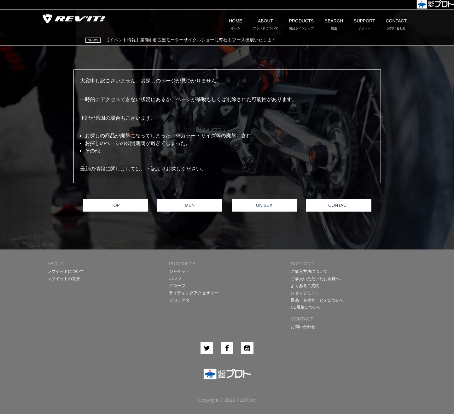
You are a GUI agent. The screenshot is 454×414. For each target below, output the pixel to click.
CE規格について (306, 307)
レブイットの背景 (63, 279)
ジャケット (179, 271)
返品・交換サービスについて (317, 300)
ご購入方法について (309, 271)
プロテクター (181, 300)
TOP (115, 205)
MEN (190, 205)
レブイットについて (65, 271)
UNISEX (264, 205)
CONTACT (338, 205)
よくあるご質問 (305, 286)
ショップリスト (305, 293)
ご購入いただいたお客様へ (315, 279)
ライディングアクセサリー (193, 293)
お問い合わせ (303, 327)
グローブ (177, 286)
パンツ (175, 279)
